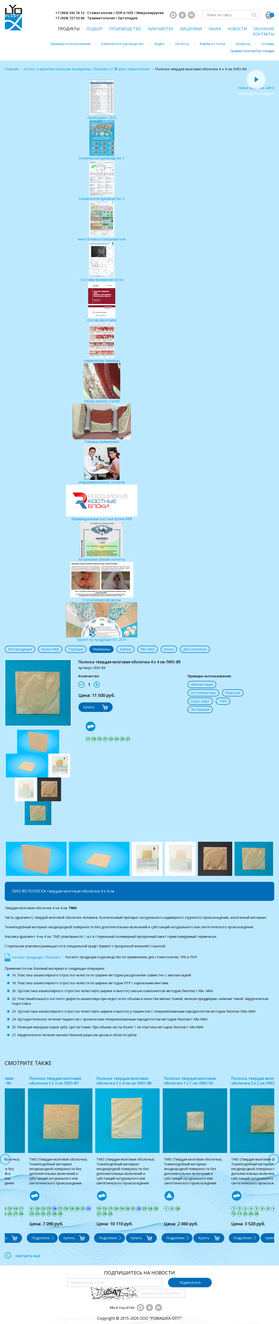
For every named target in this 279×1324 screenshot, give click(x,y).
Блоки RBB (50, 649)
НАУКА (215, 28)
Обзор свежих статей (101, 383)
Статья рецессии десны (101, 582)
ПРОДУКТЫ (69, 28)
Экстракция (200, 709)
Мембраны (101, 649)
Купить (89, 707)
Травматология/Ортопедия (252, 51)
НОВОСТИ (237, 28)
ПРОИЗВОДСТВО (125, 28)
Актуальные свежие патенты (101, 541)
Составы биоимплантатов (101, 262)
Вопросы (243, 43)
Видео (159, 43)
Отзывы (267, 43)
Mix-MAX (147, 649)
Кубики (125, 649)
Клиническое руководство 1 (102, 140)
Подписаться (190, 1282)
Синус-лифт (200, 701)
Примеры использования (70, 43)
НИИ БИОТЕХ (160, 28)
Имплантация (202, 684)
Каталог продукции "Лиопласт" (37, 957)
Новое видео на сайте (256, 85)
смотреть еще (22, 1255)
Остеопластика (203, 692)
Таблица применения (101, 424)
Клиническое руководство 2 (102, 181)
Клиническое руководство (122, 43)
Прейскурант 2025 (101, 100)
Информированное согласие (101, 464)
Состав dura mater (102, 302)
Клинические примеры (102, 343)
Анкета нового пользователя (102, 221)
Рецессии (232, 692)
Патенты (182, 43)
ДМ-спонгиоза (195, 649)
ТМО (223, 701)
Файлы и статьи (212, 43)
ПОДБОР (94, 28)
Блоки (169, 649)
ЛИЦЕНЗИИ (191, 28)
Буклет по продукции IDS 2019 (101, 622)
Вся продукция (20, 649)
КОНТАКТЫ (263, 34)
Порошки (75, 649)
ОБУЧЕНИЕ (264, 28)
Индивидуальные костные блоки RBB (101, 503)
